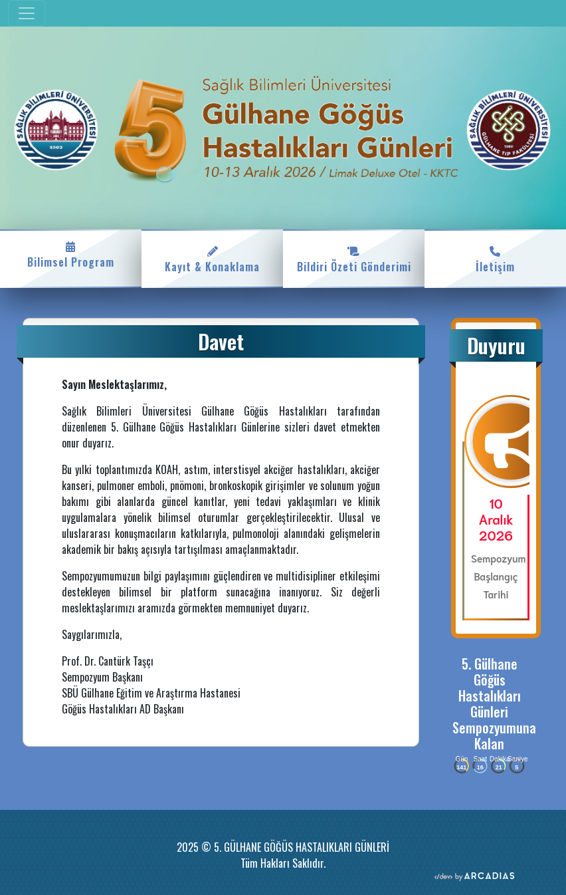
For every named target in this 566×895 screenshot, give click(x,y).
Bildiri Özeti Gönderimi (353, 258)
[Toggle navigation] (26, 13)
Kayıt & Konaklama (212, 258)
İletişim (495, 258)
